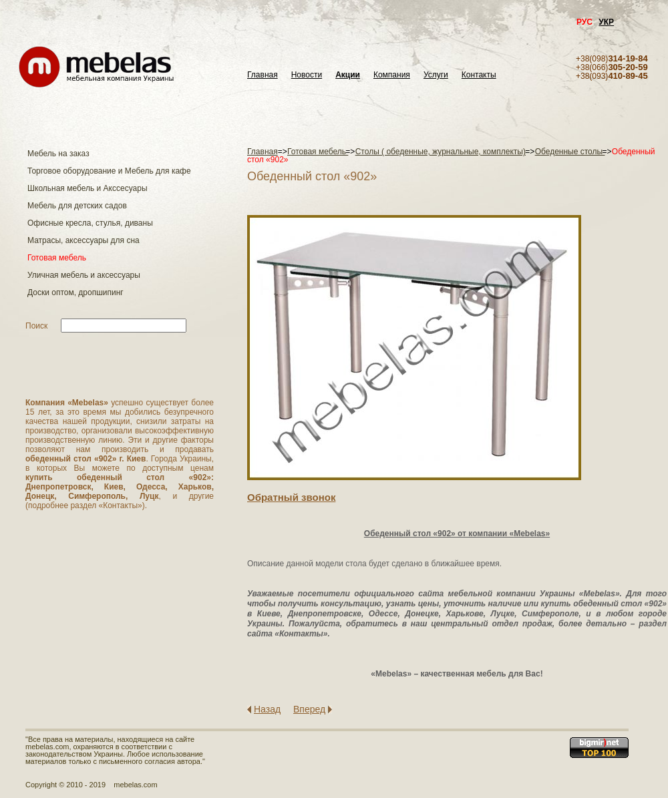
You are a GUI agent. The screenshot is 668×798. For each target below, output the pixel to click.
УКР (606, 22)
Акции (347, 75)
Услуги (436, 75)
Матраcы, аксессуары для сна (83, 240)
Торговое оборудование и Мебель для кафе (109, 171)
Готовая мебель (56, 257)
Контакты (479, 75)
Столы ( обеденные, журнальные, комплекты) (440, 151)
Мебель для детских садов (77, 205)
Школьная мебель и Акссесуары (87, 188)
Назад (267, 709)
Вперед (309, 709)
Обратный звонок (291, 497)
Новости (306, 75)
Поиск (36, 326)
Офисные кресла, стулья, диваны (90, 223)
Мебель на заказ (58, 153)
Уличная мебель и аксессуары (83, 275)
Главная (262, 75)
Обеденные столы (570, 151)
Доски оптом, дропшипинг (75, 292)
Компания (391, 75)
